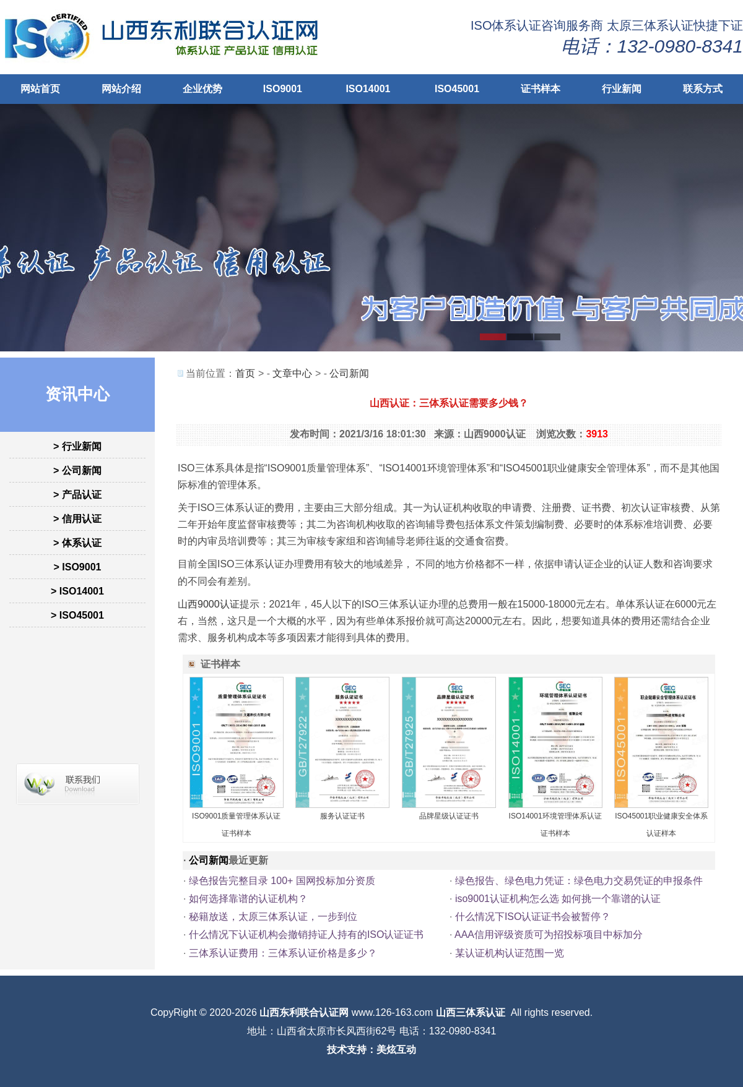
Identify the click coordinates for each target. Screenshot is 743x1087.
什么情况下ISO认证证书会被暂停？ (533, 916)
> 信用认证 (77, 518)
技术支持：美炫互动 (371, 1049)
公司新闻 (349, 373)
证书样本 (540, 89)
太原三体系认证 (650, 25)
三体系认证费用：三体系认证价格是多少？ (283, 953)
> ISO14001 (77, 591)
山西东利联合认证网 (304, 1012)
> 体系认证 (77, 543)
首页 (245, 373)
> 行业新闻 (77, 446)
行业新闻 (621, 89)
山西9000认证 (209, 604)
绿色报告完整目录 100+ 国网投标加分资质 (282, 880)
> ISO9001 (78, 567)
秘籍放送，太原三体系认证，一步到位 (273, 916)
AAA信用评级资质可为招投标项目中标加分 (548, 934)
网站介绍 (121, 89)
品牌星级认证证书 (449, 816)
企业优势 (202, 89)
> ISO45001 (77, 615)
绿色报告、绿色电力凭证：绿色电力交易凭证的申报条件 (579, 880)
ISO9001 (282, 89)
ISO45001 (457, 89)
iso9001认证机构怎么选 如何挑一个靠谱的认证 (558, 898)
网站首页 (40, 89)
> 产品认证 (77, 494)
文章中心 (292, 373)
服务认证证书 (342, 816)
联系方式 (703, 89)
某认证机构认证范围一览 (509, 953)
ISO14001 (367, 89)
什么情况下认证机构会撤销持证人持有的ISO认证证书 (306, 934)
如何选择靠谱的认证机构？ (248, 898)
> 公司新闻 (77, 470)
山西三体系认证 (470, 1012)
